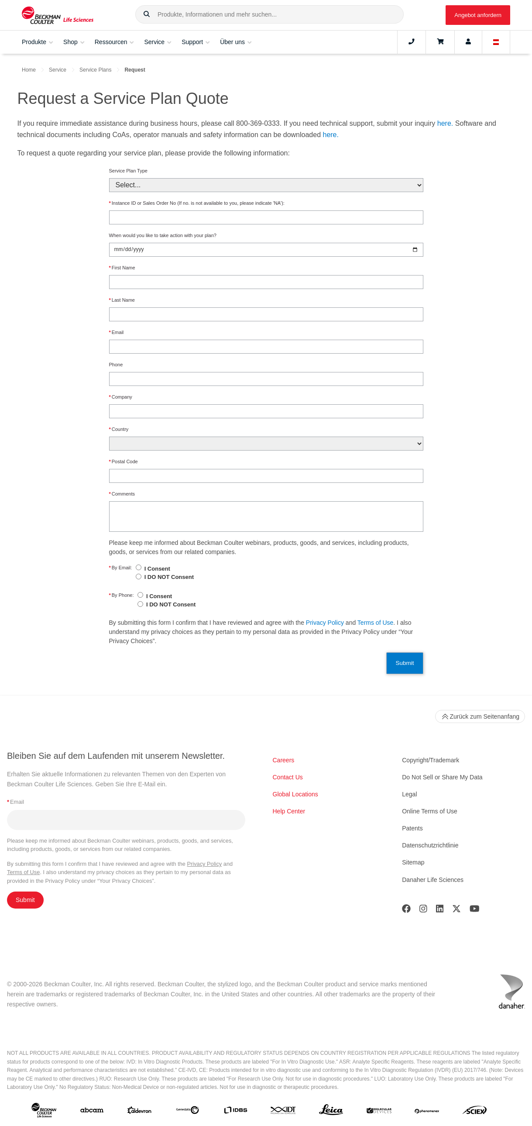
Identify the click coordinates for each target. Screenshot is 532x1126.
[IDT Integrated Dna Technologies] (283, 1112)
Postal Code (123, 461)
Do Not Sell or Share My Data (442, 777)
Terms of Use (375, 622)
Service (57, 70)
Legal (409, 794)
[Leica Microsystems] (331, 1111)
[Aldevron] (139, 1112)
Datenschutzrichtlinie (430, 845)
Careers (284, 760)
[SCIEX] (474, 1112)
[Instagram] (423, 910)
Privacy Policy (325, 622)
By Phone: (121, 595)
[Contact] (412, 42)
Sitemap (413, 862)
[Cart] (440, 42)
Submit (404, 663)
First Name (122, 268)
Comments (122, 494)
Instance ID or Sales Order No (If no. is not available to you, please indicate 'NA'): (197, 203)
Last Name (122, 300)
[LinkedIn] (440, 910)
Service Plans (95, 70)
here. (445, 123)
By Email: (120, 568)
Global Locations (295, 794)
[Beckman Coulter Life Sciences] (57, 15)
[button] (146, 14)
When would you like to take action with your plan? (162, 235)
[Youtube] (475, 910)
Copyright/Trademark (430, 760)
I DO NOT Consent (169, 577)
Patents (412, 828)
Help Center (289, 811)
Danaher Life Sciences (432, 879)
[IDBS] (235, 1112)
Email (116, 332)
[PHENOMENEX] (427, 1111)
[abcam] (92, 1111)
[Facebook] (406, 910)
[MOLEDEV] (379, 1111)
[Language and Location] (496, 42)
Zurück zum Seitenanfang (480, 716)
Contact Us (288, 777)
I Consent (157, 568)
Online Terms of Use (429, 811)
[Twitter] (456, 910)
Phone (116, 364)
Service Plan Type (128, 170)
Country (119, 429)
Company (120, 397)
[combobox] (269, 14)
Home (29, 70)
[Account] (468, 42)
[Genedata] (187, 1111)
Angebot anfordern (477, 15)
